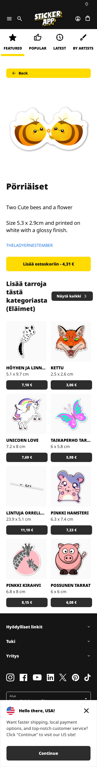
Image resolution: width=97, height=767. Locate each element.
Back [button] (19, 73)
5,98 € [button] (71, 457)
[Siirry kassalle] (88, 18)
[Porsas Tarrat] (71, 559)
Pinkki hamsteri (70, 513)
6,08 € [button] (71, 602)
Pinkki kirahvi (23, 585)
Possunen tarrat (71, 585)
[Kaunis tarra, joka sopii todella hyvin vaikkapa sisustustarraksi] (26, 486)
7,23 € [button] (71, 529)
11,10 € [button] (27, 529)
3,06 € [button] (71, 384)
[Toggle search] (19, 19)
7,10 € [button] (27, 384)
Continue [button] (48, 753)
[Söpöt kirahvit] (26, 559)
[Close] (86, 711)
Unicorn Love (22, 440)
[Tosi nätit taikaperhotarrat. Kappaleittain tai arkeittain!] (71, 414)
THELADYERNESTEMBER (29, 245)
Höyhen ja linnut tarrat (26, 368)
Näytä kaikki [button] (72, 296)
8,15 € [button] (27, 602)
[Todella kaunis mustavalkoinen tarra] (26, 341)
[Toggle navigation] (9, 19)
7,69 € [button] (27, 457)
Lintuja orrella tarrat (26, 513)
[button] (49, 698)
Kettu (57, 368)
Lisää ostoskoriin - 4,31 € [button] (48, 264)
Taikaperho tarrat (71, 440)
